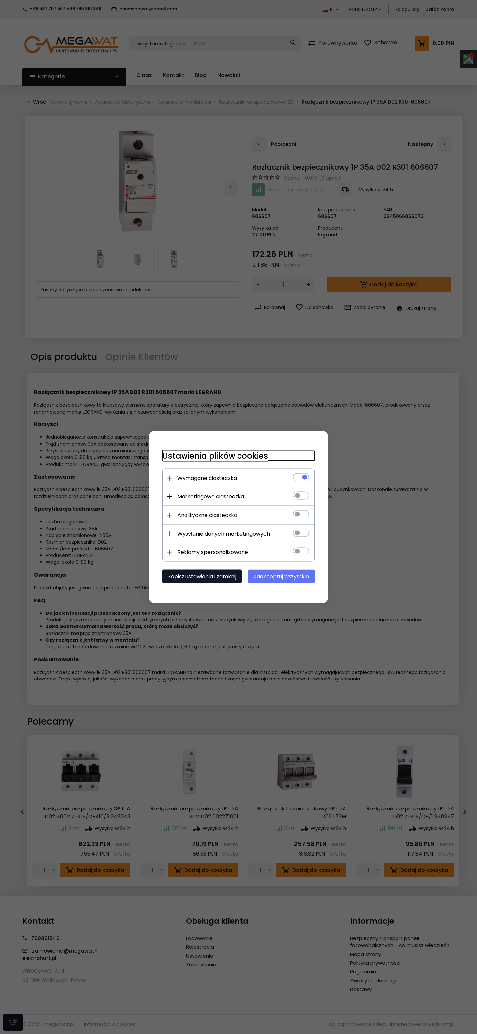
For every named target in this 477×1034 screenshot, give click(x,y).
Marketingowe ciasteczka (210, 496)
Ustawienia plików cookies (215, 456)
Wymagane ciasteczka (207, 478)
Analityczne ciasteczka (207, 515)
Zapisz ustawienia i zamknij (202, 576)
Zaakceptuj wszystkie (281, 576)
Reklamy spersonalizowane (212, 552)
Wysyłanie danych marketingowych (223, 534)
